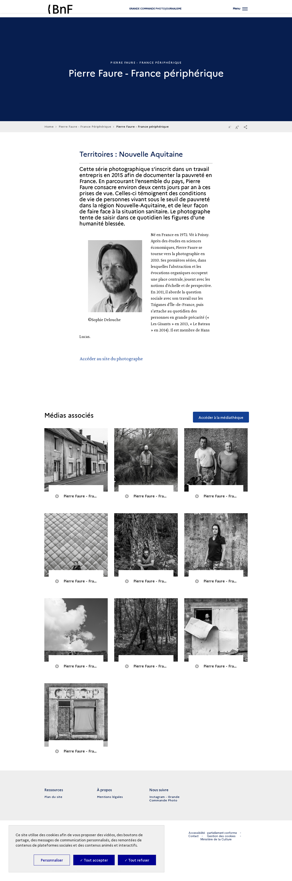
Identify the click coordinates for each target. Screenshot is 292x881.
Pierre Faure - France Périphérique (85, 126)
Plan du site (53, 796)
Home (49, 126)
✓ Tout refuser (137, 860)
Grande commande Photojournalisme (146, 13)
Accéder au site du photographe (112, 358)
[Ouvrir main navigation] (240, 11)
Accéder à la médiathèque (218, 414)
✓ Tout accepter (94, 860)
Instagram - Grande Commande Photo (164, 798)
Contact (193, 836)
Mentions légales (110, 796)
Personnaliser (52, 860)
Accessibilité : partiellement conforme (212, 833)
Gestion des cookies (222, 836)
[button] (245, 126)
